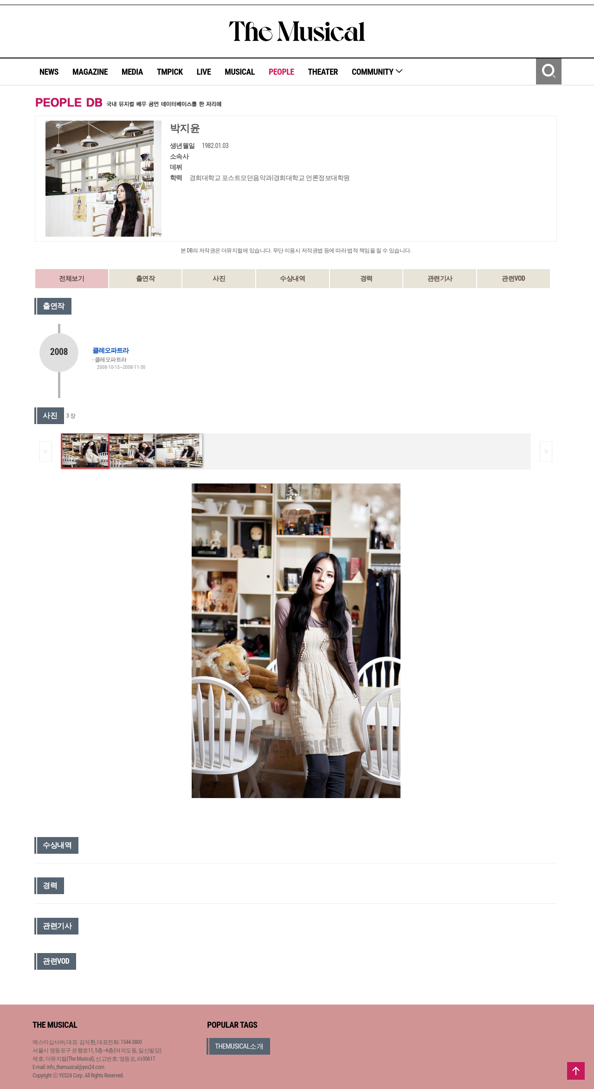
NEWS (48, 72)
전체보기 (71, 278)
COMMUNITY (377, 72)
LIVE (204, 72)
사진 (219, 278)
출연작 (145, 278)
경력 (366, 278)
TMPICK (170, 72)
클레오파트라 (110, 350)
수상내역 (292, 278)
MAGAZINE (90, 72)
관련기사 (439, 278)
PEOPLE (281, 72)
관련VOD (513, 278)
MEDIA (132, 72)
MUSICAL (240, 72)
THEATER (323, 72)
